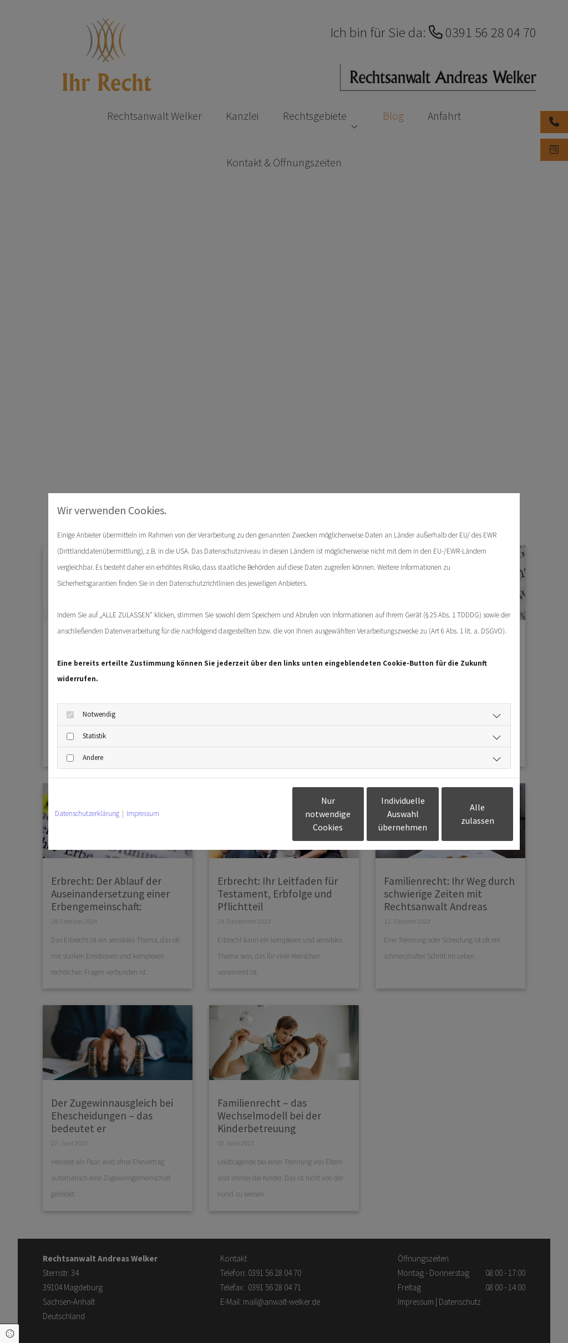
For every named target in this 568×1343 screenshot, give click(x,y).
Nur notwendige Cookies (251, 814)
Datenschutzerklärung (87, 813)
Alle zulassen (462, 813)
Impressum (142, 813)
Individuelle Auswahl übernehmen (356, 814)
